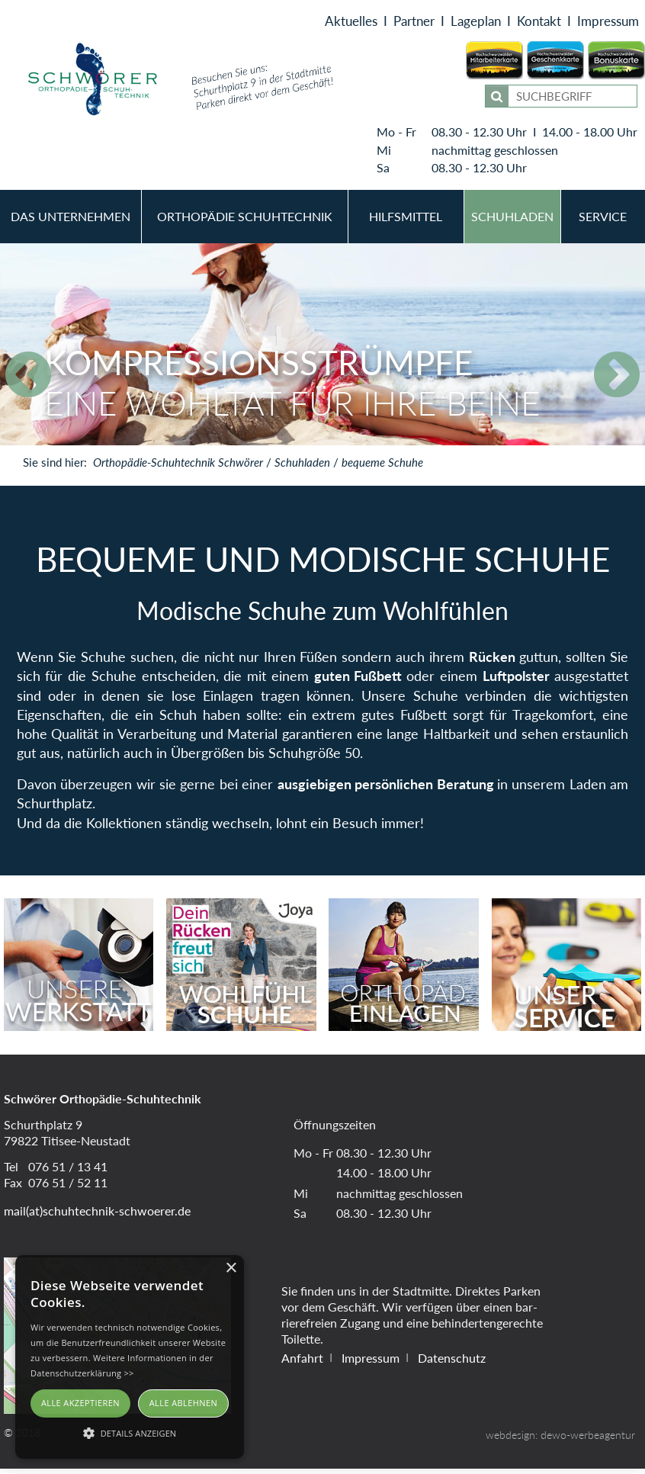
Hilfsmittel (405, 221)
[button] (129, 1432)
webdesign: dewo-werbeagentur (560, 1440)
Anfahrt (302, 1363)
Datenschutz (452, 1363)
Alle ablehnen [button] (183, 1402)
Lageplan (476, 24)
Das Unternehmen (70, 221)
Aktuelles (351, 24)
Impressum (608, 24)
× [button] (230, 1268)
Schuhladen (512, 221)
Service (603, 221)
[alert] (129, 1357)
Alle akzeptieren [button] (80, 1402)
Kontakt (539, 24)
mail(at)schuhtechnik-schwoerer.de (97, 1215)
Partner (414, 24)
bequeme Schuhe (382, 467)
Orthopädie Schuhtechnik (244, 221)
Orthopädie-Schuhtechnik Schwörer (178, 467)
